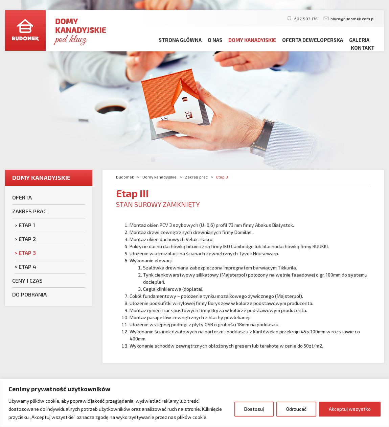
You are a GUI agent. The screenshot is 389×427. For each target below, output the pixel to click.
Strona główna (180, 40)
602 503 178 (305, 18)
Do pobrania (29, 294)
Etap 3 (27, 253)
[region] (194, 403)
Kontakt (362, 48)
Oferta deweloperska (312, 40)
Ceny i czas (27, 280)
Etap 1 (27, 225)
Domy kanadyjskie (252, 40)
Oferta (22, 197)
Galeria (359, 40)
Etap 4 (27, 266)
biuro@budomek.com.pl (352, 18)
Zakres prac (29, 211)
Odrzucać (296, 409)
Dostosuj (254, 409)
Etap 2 (27, 239)
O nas (215, 40)
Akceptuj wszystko (350, 409)
